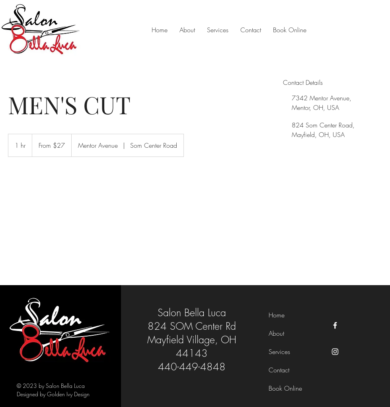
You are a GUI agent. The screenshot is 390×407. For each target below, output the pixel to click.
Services (279, 351)
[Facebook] (335, 325)
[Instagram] (335, 351)
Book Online (285, 388)
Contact (279, 370)
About (276, 333)
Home (277, 315)
